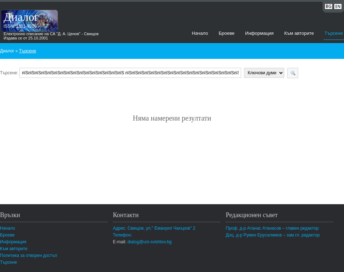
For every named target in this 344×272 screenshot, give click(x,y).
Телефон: (122, 235)
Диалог (21, 16)
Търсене (334, 33)
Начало (200, 33)
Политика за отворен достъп (28, 255)
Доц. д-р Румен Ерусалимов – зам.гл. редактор (273, 235)
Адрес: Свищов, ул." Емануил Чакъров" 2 (154, 228)
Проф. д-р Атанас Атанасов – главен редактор (272, 228)
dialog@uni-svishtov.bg (150, 241)
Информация (259, 33)
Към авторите (299, 33)
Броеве (226, 33)
